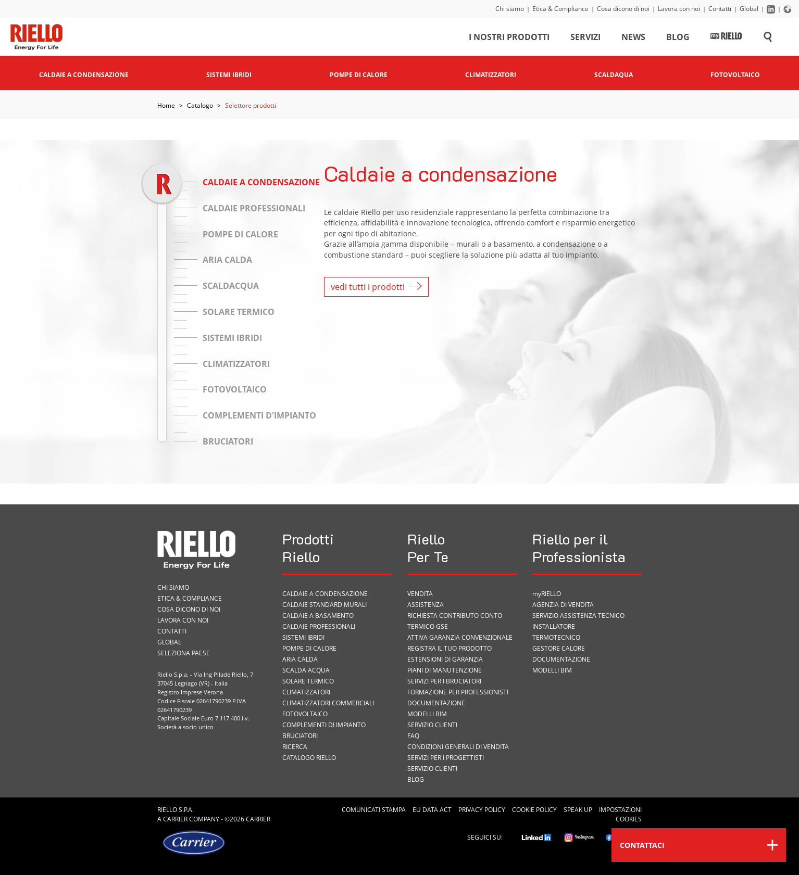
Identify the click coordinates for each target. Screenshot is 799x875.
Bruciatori (300, 735)
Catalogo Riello (309, 757)
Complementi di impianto (324, 724)
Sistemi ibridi (303, 637)
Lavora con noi (679, 8)
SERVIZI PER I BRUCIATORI (444, 681)
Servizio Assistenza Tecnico (578, 615)
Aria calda (300, 659)
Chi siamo (509, 8)
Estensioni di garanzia (445, 659)
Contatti (719, 8)
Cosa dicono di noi (623, 8)
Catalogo (200, 105)
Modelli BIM (427, 713)
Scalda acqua (306, 670)
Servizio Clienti (432, 724)
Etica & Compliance (560, 8)
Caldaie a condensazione (325, 593)
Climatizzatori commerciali (328, 703)
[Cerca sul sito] (768, 39)
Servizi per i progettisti (445, 757)
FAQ (413, 735)
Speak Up (578, 809)
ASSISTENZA (425, 604)
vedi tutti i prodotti (376, 287)
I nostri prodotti (509, 38)
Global (749, 8)
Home (166, 105)
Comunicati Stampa (374, 809)
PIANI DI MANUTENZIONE (444, 670)
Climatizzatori (306, 692)
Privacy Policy (481, 809)
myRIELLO (546, 593)
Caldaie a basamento (318, 615)
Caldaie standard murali (324, 604)
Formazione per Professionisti (457, 692)
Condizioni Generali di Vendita (458, 746)
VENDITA (420, 593)
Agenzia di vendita (563, 604)
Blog (678, 38)
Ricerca (294, 746)
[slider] (161, 183)
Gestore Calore (558, 648)
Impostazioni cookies (620, 814)
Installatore (553, 626)
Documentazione (436, 703)
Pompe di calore (309, 648)
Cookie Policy (534, 809)
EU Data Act (432, 809)
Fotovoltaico (305, 713)
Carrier (175, 819)
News (633, 38)
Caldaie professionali (318, 626)
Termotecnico (556, 637)
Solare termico (308, 681)
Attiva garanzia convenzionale (460, 637)
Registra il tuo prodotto (449, 648)
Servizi (585, 38)
